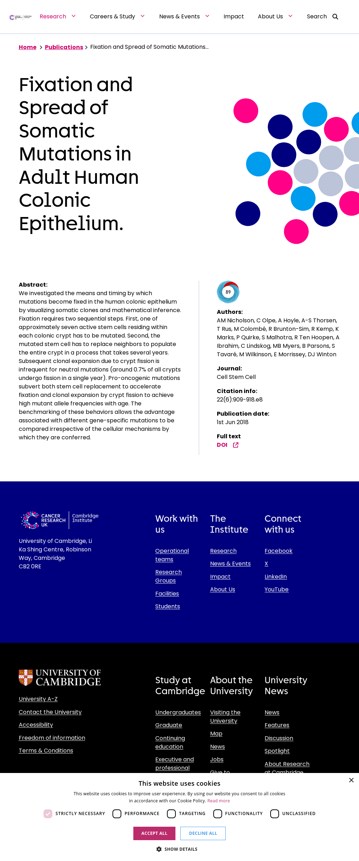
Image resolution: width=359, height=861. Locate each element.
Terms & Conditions (46, 750)
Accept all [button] (154, 833)
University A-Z (38, 699)
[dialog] (179, 817)
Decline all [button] (203, 833)
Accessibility (36, 725)
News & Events (230, 564)
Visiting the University (225, 716)
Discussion (279, 738)
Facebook (279, 551)
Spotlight (277, 751)
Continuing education (170, 742)
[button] (180, 849)
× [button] (351, 780)
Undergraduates (178, 712)
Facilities (167, 594)
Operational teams (172, 555)
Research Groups (168, 576)
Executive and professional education (174, 767)
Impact (220, 577)
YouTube (277, 589)
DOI (228, 445)
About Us (222, 589)
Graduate (168, 725)
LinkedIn (276, 577)
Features (277, 725)
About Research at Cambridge (287, 768)
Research (223, 551)
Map (216, 734)
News (217, 747)
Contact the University (50, 712)
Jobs (217, 759)
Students (167, 606)
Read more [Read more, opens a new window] (218, 801)
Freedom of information (52, 738)
